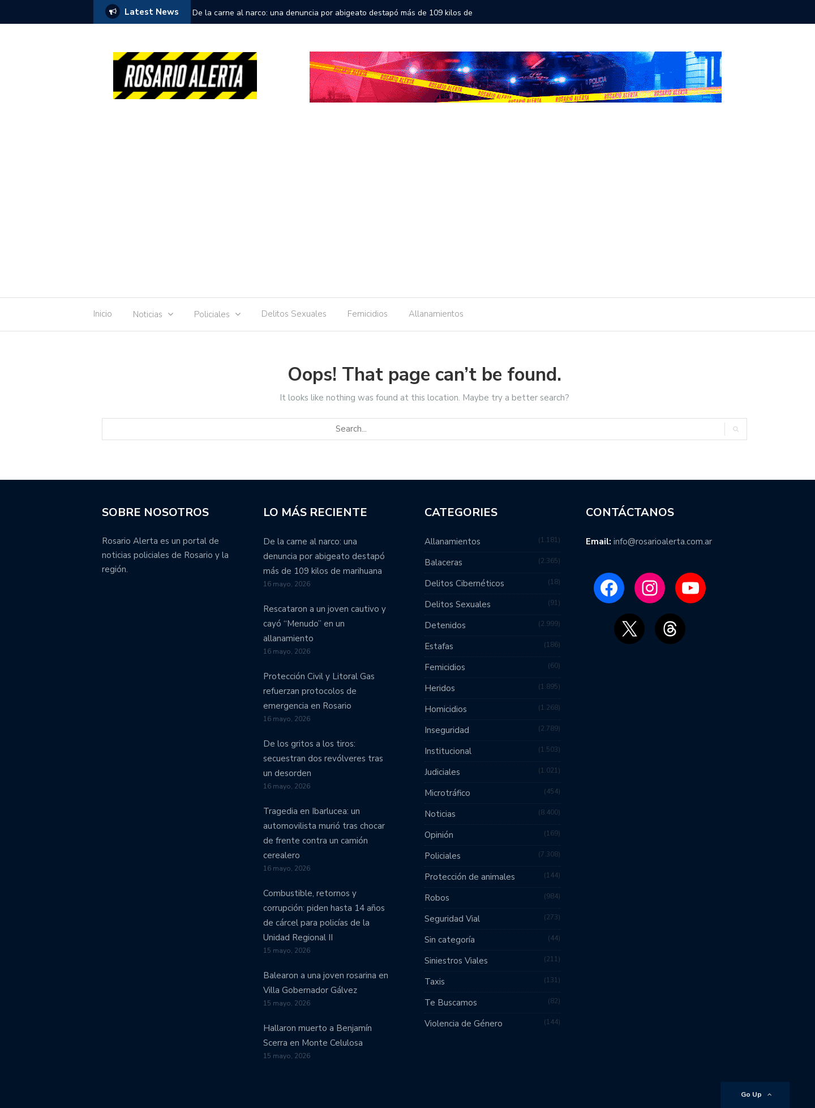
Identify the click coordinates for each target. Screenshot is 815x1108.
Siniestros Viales (456, 960)
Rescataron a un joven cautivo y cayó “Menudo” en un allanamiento (324, 623)
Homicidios (445, 709)
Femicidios (368, 313)
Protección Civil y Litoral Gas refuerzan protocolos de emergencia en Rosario (319, 691)
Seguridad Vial (452, 918)
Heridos (439, 688)
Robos (436, 898)
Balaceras (443, 562)
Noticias (147, 314)
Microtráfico (447, 793)
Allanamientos (436, 313)
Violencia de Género (463, 1023)
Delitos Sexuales (294, 313)
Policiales (212, 314)
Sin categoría (449, 939)
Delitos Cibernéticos (464, 583)
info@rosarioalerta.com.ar (663, 541)
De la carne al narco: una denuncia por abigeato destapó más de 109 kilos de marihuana (332, 20)
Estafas (438, 646)
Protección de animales (469, 877)
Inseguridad (446, 730)
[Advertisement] (407, 204)
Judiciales (442, 772)
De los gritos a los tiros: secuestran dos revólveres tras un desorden (323, 758)
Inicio (102, 313)
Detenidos (445, 625)
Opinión (438, 835)
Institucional (447, 751)
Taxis (434, 981)
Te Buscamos (450, 1002)
